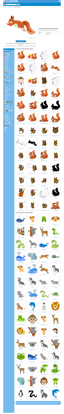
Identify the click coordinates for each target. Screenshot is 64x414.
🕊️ (5, 79)
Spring (6, 59)
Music (6, 114)
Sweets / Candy (8, 89)
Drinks (6, 90)
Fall (6, 61)
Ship (6, 99)
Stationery (7, 107)
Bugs (6, 86)
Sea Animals (7, 80)
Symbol (9, 122)
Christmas (7, 53)
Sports (6, 109)
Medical (6, 117)
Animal (46, 32)
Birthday (7, 57)
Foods (6, 87)
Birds (6, 75)
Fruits (6, 92)
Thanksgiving (7, 55)
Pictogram (6, 130)
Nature (6, 64)
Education (7, 105)
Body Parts (7, 119)
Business (7, 115)
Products (7, 120)
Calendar (7, 52)
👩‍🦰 (12, 102)
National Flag (7, 124)
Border (5, 126)
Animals (6, 70)
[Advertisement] (49, 18)
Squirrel (49, 32)
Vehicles (7, 95)
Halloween (7, 54)
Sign (5, 129)
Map (5, 128)
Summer (7, 60)
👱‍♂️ (5, 104)
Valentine (7, 56)
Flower (6, 65)
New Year (7, 58)
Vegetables (7, 94)
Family (5, 100)
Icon (6, 122)
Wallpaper (6, 127)
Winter (6, 62)
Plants (6, 67)
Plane (6, 97)
